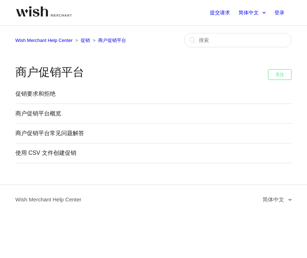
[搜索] (238, 40)
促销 (85, 40)
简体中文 (249, 12)
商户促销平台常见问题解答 (49, 133)
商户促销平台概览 (38, 113)
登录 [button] (279, 12)
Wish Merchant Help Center (44, 40)
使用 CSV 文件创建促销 (45, 153)
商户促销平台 (112, 40)
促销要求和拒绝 (35, 94)
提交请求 (220, 12)
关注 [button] (279, 74)
